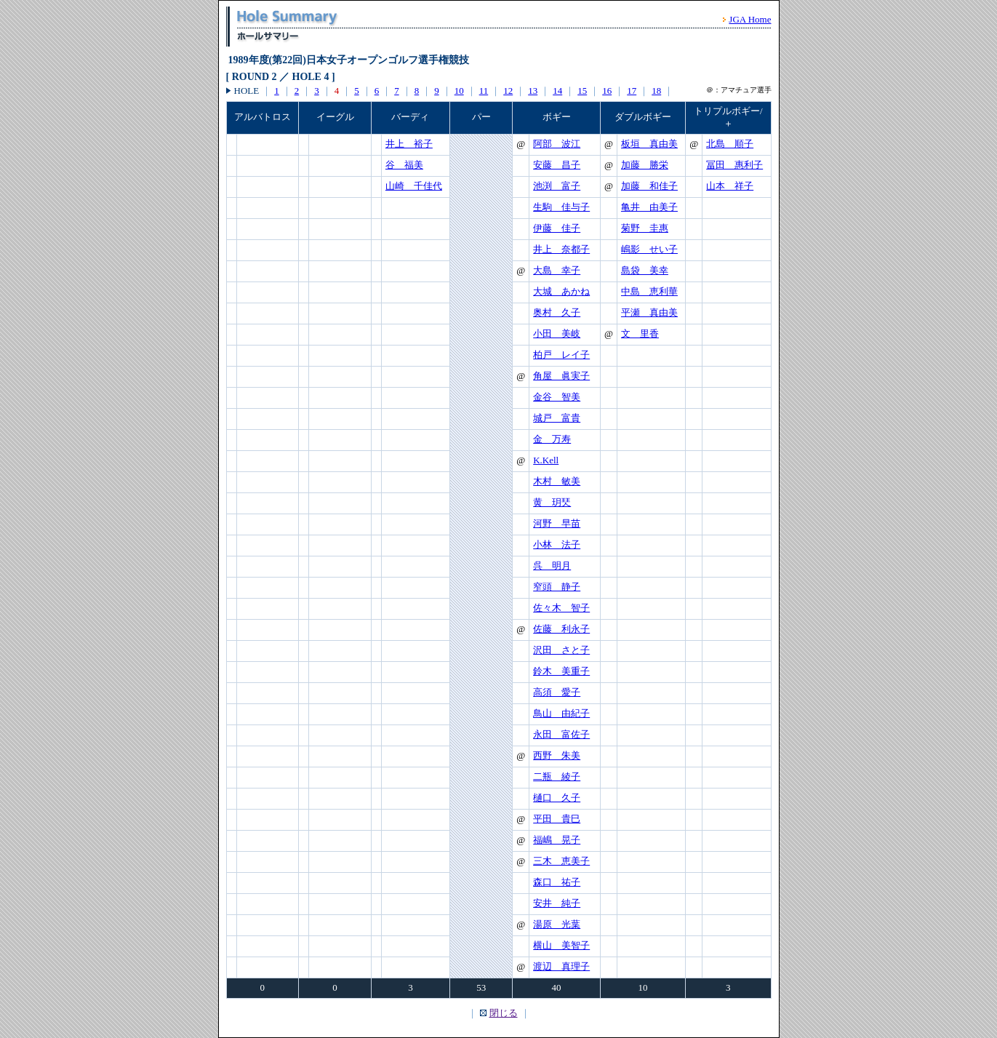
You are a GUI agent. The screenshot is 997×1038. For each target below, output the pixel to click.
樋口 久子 (556, 797)
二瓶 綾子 (556, 776)
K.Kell (545, 460)
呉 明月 (552, 565)
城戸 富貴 (556, 417)
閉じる (503, 1012)
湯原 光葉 (556, 924)
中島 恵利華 (649, 291)
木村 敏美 (556, 481)
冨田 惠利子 (734, 164)
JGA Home (750, 19)
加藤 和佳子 (649, 185)
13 (532, 90)
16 (607, 90)
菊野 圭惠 (644, 228)
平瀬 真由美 (649, 312)
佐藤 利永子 (561, 628)
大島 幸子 (556, 270)
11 (484, 90)
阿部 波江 (556, 143)
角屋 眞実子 (561, 375)
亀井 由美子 (649, 206)
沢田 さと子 (561, 649)
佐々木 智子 (561, 607)
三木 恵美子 (561, 860)
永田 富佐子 (561, 734)
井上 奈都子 (561, 249)
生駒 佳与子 (561, 206)
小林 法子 (556, 544)
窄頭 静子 (556, 586)
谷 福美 (404, 164)
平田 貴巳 (556, 818)
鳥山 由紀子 (561, 713)
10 (459, 90)
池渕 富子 (556, 185)
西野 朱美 (556, 755)
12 (508, 90)
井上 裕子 (409, 143)
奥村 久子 (556, 312)
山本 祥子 (729, 185)
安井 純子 (556, 903)
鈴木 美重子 (561, 671)
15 (582, 90)
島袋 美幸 (644, 270)
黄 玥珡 (552, 502)
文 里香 (640, 333)
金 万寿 (552, 439)
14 (557, 90)
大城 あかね (561, 291)
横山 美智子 (561, 945)
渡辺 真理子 (561, 966)
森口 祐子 (556, 882)
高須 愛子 (556, 692)
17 (631, 90)
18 (656, 90)
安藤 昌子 (556, 164)
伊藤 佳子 (556, 228)
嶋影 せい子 (649, 249)
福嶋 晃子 (556, 839)
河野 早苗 (556, 523)
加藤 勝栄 (644, 164)
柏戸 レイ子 (561, 354)
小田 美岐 (556, 333)
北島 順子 (729, 143)
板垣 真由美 (649, 143)
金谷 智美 (556, 396)
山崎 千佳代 (413, 185)
